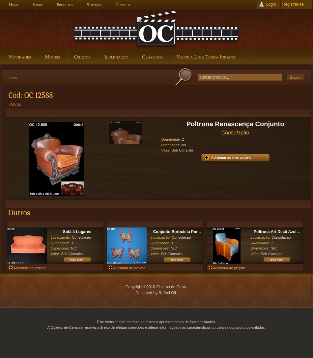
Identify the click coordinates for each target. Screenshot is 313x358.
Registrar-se (293, 4)
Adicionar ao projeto (27, 268)
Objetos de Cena (156, 29)
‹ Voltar (15, 104)
